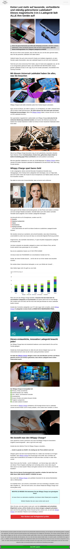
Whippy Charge (36, 112)
